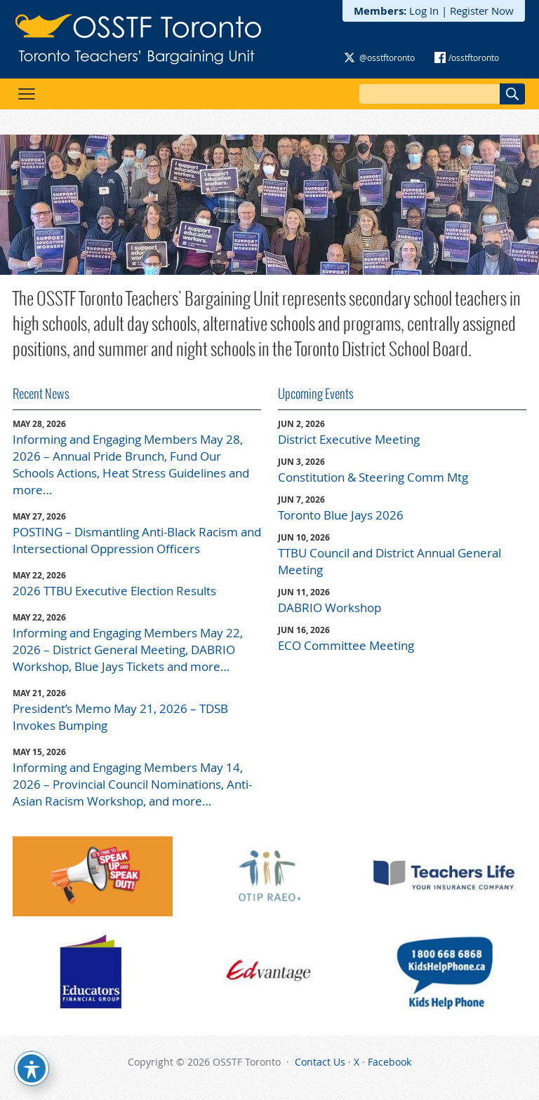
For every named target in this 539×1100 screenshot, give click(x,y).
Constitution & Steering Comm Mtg (373, 477)
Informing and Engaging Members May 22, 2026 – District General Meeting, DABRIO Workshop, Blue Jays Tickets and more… (128, 649)
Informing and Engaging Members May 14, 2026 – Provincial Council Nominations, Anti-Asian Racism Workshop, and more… (132, 784)
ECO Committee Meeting (346, 645)
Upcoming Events (316, 393)
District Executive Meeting (349, 439)
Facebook (389, 1061)
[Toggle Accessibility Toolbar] (31, 1068)
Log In (424, 11)
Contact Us (320, 1061)
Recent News (41, 393)
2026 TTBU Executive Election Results (114, 591)
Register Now (482, 11)
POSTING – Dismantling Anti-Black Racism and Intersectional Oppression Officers (137, 540)
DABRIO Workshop (329, 607)
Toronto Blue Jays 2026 (341, 515)
